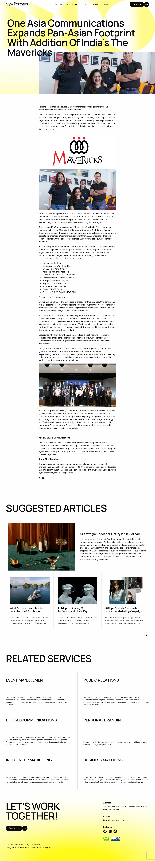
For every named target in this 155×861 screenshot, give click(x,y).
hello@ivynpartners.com (114, 820)
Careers (106, 4)
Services (76, 4)
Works (86, 4)
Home (54, 4)
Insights (96, 4)
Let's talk (136, 4)
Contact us (14, 828)
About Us (64, 4)
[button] (146, 635)
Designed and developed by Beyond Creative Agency (29, 847)
